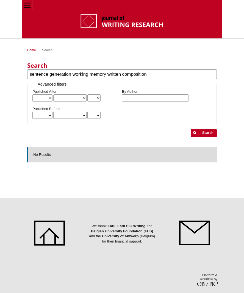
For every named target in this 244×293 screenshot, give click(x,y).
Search (207, 133)
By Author (129, 91)
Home (31, 50)
